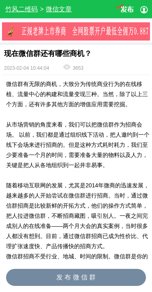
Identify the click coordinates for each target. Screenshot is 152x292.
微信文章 (59, 9)
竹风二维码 (21, 9)
